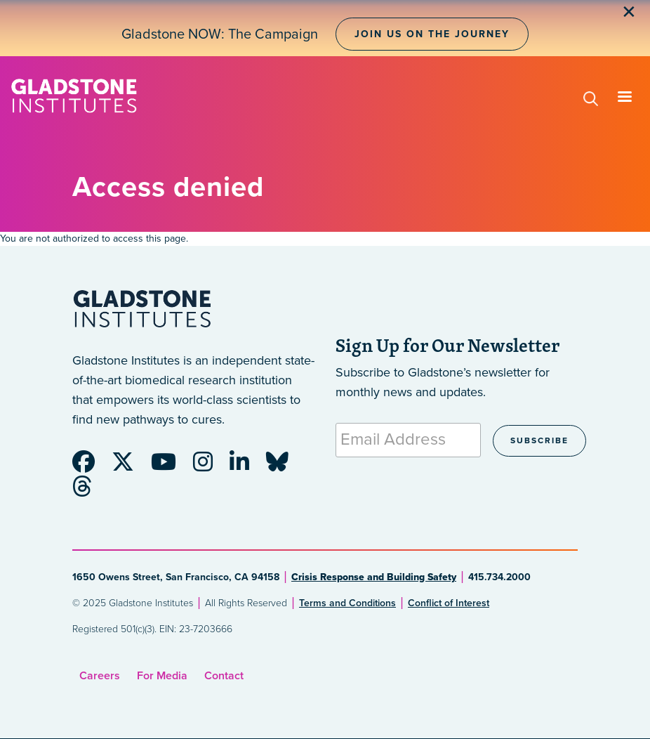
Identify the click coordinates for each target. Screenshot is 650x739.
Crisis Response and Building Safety (373, 577)
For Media (162, 676)
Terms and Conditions (347, 603)
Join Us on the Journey (432, 34)
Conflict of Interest (448, 603)
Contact (224, 676)
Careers (99, 676)
